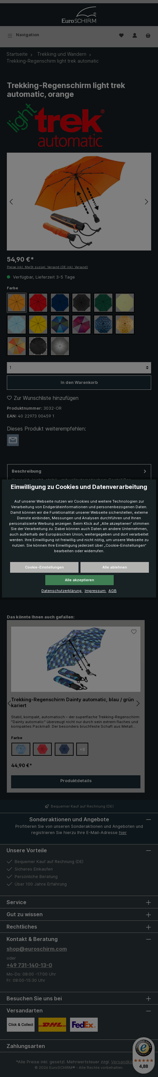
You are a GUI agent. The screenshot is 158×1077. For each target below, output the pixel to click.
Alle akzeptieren (79, 580)
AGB (112, 590)
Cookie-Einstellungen (44, 567)
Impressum (96, 590)
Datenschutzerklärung (61, 590)
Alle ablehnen (114, 567)
